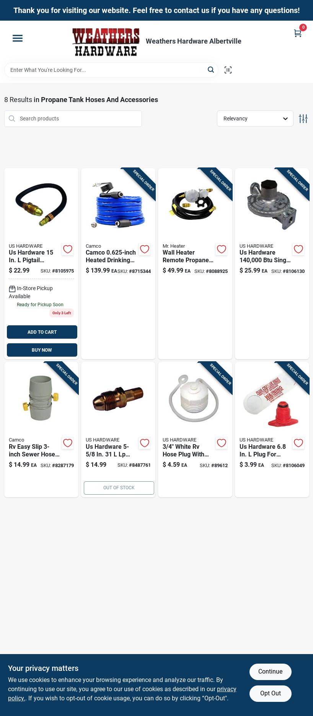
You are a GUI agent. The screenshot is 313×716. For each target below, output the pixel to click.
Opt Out (270, 693)
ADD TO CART (42, 332)
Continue (270, 671)
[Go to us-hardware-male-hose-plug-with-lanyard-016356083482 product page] (195, 429)
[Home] (106, 41)
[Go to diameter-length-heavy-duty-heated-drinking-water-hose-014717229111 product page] (118, 264)
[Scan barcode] (228, 69)
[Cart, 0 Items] (298, 33)
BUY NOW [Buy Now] (42, 350)
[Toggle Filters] (303, 118)
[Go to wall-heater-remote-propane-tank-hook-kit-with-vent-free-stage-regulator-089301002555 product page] (195, 264)
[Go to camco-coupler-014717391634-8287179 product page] (41, 429)
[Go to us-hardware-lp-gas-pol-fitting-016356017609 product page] (118, 429)
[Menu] (18, 38)
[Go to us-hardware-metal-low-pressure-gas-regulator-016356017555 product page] (272, 264)
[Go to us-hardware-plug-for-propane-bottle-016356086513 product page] (272, 429)
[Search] (211, 69)
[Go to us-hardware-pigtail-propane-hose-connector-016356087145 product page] (41, 264)
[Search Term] (111, 70)
